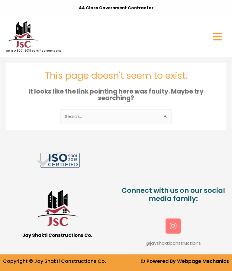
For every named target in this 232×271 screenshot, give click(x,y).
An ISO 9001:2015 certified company (34, 51)
